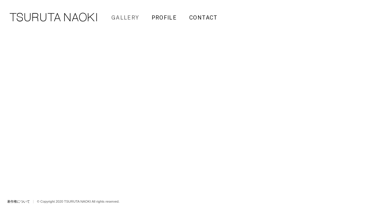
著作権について (18, 201)
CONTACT (203, 17)
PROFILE (164, 17)
